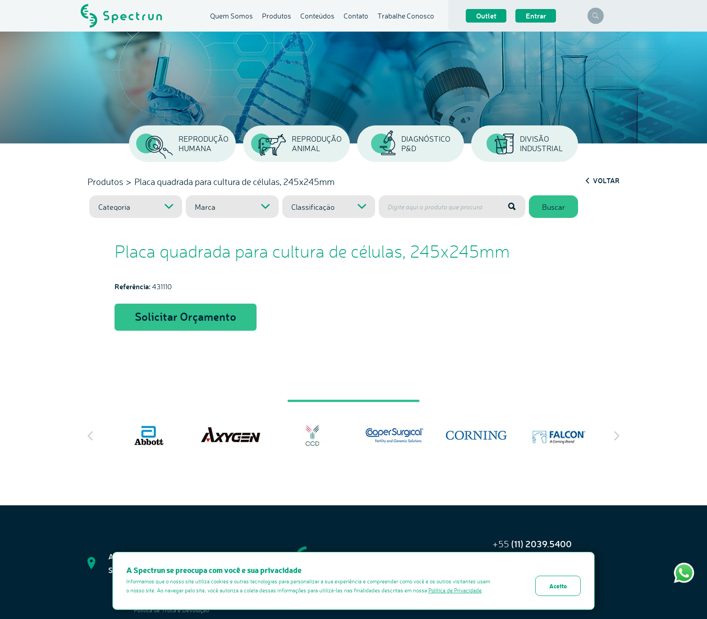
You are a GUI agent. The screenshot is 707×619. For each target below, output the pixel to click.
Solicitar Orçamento (185, 316)
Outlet (486, 15)
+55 (532, 544)
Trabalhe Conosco (405, 15)
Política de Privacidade (455, 590)
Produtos (276, 15)
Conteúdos (317, 15)
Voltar (603, 180)
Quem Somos (231, 15)
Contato (356, 15)
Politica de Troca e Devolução (171, 610)
